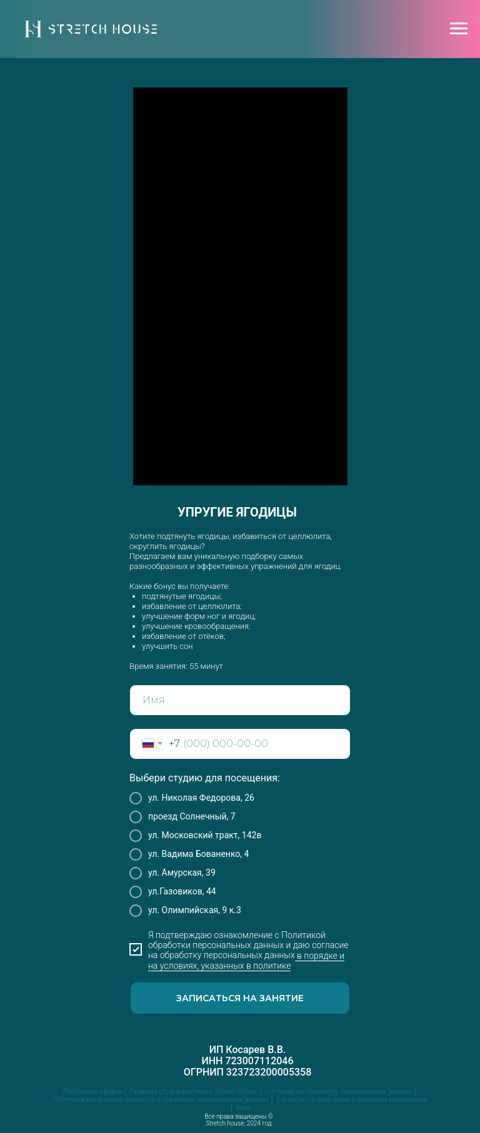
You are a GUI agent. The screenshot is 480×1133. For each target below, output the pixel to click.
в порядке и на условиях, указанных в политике (246, 961)
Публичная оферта (92, 1091)
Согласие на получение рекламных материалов (352, 1100)
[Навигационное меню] (459, 28)
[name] (240, 700)
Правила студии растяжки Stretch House (194, 1091)
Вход (243, 1108)
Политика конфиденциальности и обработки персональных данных (160, 1100)
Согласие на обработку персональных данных (338, 1091)
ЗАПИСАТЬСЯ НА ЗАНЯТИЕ (240, 998)
